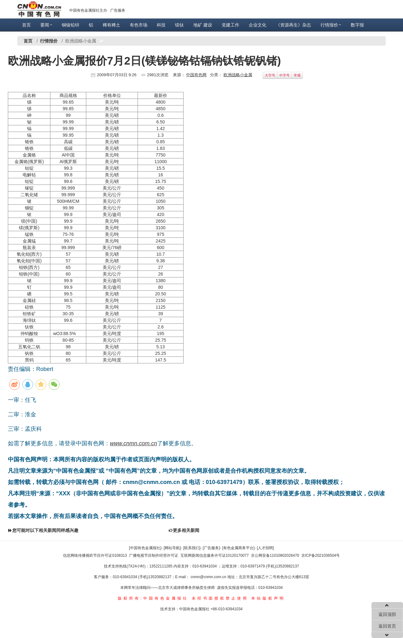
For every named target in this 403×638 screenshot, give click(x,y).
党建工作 (230, 24)
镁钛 (179, 24)
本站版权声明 (268, 598)
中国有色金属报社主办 (88, 10)
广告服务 (117, 10)
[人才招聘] (265, 548)
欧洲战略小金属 (238, 74)
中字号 (284, 75)
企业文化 (257, 24)
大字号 (270, 75)
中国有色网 (196, 74)
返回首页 (387, 626)
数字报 (357, 24)
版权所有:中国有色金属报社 (153, 598)
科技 (161, 24)
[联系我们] (192, 548)
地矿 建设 (202, 24)
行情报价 (331, 24)
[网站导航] (172, 548)
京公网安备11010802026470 (275, 555)
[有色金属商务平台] (238, 548)
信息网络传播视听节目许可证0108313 (95, 555)
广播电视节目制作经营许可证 (153, 555)
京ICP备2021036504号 (320, 555)
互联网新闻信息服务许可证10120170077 (214, 555)
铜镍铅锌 (70, 24)
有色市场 (138, 24)
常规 (297, 75)
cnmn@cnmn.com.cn (209, 577)
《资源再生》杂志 (293, 24)
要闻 (46, 24)
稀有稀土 (111, 24)
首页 (26, 24)
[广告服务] (211, 548)
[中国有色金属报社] (145, 548)
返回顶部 (387, 614)
